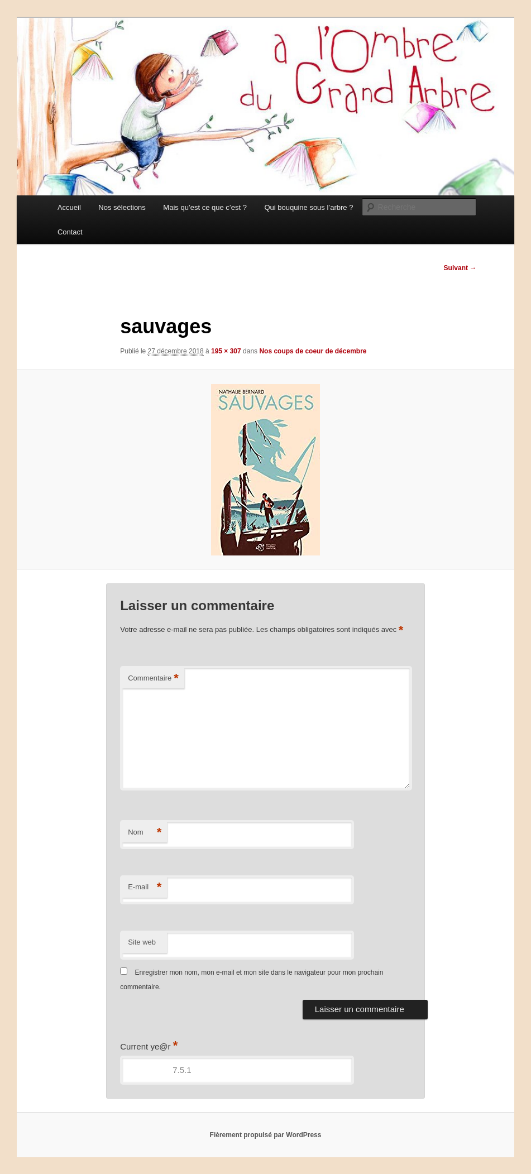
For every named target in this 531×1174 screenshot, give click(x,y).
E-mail (144, 887)
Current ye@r (149, 1046)
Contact (70, 232)
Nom (144, 833)
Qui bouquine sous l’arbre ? (308, 207)
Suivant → (460, 268)
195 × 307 (226, 351)
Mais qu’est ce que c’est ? (205, 207)
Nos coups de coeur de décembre (312, 351)
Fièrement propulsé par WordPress (266, 1135)
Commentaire (153, 678)
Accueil (69, 207)
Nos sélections (122, 207)
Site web (142, 942)
